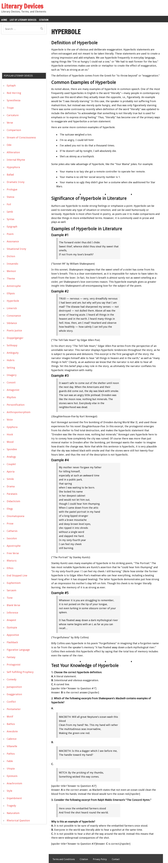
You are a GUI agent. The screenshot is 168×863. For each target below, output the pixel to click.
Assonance (13, 241)
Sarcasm (11, 590)
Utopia (11, 768)
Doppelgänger (15, 337)
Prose (10, 523)
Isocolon (12, 538)
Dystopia (12, 627)
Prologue (12, 189)
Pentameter (14, 709)
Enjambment (14, 798)
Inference (12, 612)
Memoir (11, 271)
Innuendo (12, 263)
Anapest (11, 620)
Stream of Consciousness (21, 137)
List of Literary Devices (23, 20)
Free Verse (13, 553)
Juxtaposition (14, 686)
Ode (9, 144)
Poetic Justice (14, 330)
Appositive (13, 634)
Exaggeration (14, 694)
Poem (10, 234)
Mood (10, 441)
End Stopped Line (17, 575)
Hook (10, 434)
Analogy (11, 456)
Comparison (14, 130)
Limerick (12, 308)
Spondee (12, 449)
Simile (10, 479)
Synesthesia (13, 100)
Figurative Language (18, 649)
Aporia (10, 471)
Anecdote (12, 731)
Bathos (11, 724)
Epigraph (12, 226)
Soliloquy (12, 345)
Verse (10, 122)
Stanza (10, 196)
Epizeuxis (12, 775)
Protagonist (13, 664)
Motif (10, 716)
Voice (10, 419)
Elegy (10, 508)
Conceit (11, 382)
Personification (16, 404)
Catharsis (12, 530)
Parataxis (12, 493)
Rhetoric (12, 560)
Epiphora (12, 427)
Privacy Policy (100, 859)
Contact (116, 859)
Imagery (12, 375)
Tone (10, 597)
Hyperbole (13, 300)
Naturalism (13, 813)
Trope (10, 107)
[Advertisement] (22, 54)
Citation (43, 20)
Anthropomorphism (18, 412)
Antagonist (13, 389)
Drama (11, 486)
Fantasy (11, 657)
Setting (11, 367)
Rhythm (11, 397)
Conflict (11, 701)
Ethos (10, 568)
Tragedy (11, 805)
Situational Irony (16, 248)
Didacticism (13, 501)
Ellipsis (11, 293)
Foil (9, 204)
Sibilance (12, 323)
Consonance (14, 315)
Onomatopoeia (15, 516)
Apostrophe (14, 545)
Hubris (10, 360)
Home (4, 20)
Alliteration (13, 152)
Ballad (10, 174)
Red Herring (14, 92)
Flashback (12, 642)
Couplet (11, 464)
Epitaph (11, 85)
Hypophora (13, 167)
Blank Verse (13, 605)
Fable (10, 761)
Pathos (11, 753)
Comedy (11, 679)
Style (9, 790)
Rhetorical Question (18, 820)
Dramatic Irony (16, 182)
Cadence (12, 738)
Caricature (13, 115)
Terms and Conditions (64, 859)
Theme (11, 278)
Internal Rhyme (16, 159)
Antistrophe (14, 285)
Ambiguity (13, 352)
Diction (11, 256)
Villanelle (12, 746)
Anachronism (14, 783)
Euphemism (14, 582)
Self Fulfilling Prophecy (20, 672)
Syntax (10, 219)
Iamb (10, 211)
